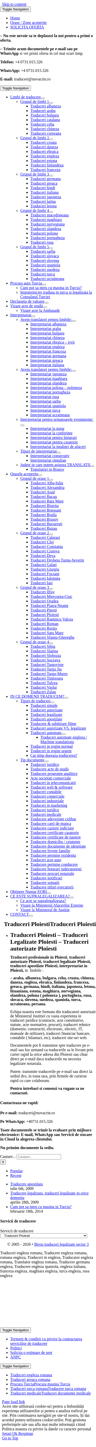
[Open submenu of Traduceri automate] (64, 734)
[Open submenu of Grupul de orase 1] (51, 480)
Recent (15, 1175)
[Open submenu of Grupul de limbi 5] (51, 248)
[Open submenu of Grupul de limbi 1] (51, 103)
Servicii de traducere (16, 1231)
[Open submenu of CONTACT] (31, 915)
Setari (7, 1433)
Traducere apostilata (26, 1184)
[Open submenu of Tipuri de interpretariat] (59, 452)
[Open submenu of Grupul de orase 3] (51, 589)
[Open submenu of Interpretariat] (33, 316)
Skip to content (14, 4)
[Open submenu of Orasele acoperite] (40, 475)
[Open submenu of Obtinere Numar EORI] (49, 893)
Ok (15, 1433)
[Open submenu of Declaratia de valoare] (46, 302)
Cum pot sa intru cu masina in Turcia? (41, 1207)
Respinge (25, 1433)
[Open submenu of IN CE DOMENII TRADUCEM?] (66, 698)
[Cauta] (3, 1162)
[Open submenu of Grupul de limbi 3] (51, 175)
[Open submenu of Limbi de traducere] (43, 98)
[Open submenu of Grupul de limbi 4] (51, 212)
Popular (16, 1171)
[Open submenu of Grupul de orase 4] (51, 643)
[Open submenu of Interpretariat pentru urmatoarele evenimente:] (22, 425)
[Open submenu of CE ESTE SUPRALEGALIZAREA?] (72, 897)
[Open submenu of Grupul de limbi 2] (51, 139)
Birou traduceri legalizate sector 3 (61, 1244)
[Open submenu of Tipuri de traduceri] (52, 702)
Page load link (13, 1402)
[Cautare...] (39, 1156)
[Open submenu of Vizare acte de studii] (45, 307)
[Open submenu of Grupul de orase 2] (51, 534)
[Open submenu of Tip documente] (46, 761)
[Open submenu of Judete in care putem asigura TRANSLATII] (92, 466)
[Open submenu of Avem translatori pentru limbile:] (74, 321)
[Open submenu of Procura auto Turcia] (44, 284)
